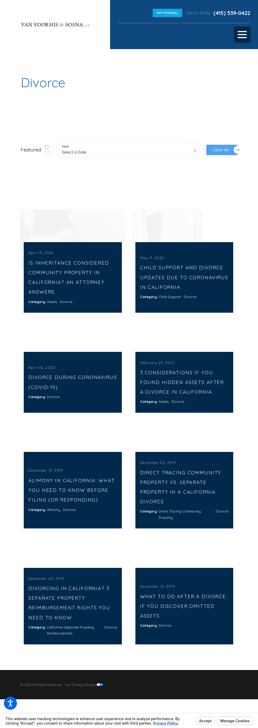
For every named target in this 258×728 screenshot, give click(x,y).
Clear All (225, 150)
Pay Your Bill (167, 13)
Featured (31, 150)
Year (65, 146)
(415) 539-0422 (231, 13)
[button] (10, 703)
